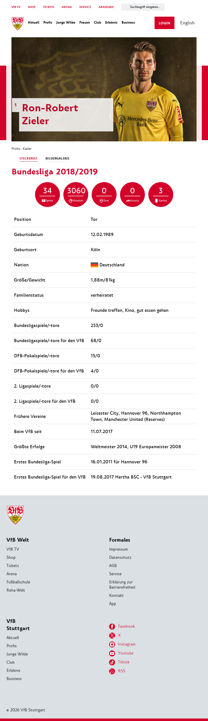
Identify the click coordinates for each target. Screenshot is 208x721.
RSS (117, 671)
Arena (11, 573)
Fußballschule (18, 582)
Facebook (122, 627)
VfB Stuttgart (18, 625)
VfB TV (15, 7)
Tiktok (119, 662)
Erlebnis (13, 670)
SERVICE (85, 7)
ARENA (67, 7)
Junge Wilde (17, 654)
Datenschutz (120, 557)
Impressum (118, 549)
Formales (119, 540)
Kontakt (116, 595)
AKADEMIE (106, 7)
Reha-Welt (15, 590)
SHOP (32, 7)
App (112, 603)
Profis (15, 148)
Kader (27, 148)
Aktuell (12, 637)
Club (10, 662)
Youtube (121, 653)
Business (14, 678)
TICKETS (48, 7)
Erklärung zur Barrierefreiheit (122, 584)
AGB (113, 565)
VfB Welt (17, 540)
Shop (11, 557)
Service (115, 573)
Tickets (12, 565)
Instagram (122, 644)
